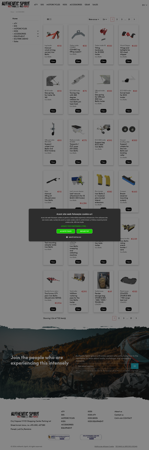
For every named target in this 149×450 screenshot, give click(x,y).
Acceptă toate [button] (66, 231)
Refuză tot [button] (84, 231)
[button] (74, 226)
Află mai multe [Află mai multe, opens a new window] (79, 222)
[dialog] (74, 225)
